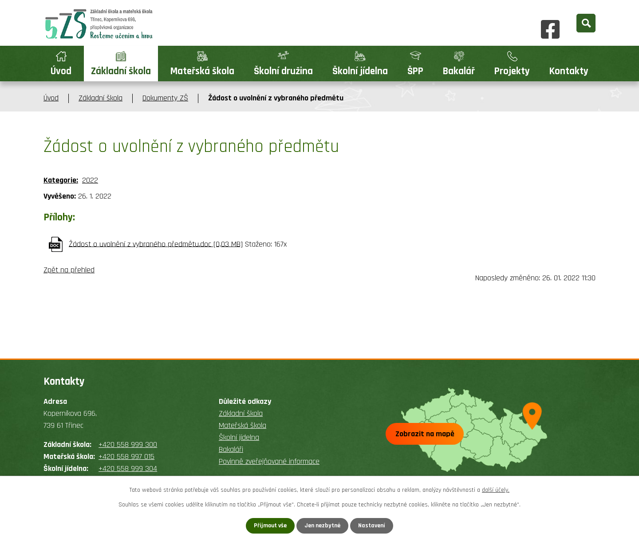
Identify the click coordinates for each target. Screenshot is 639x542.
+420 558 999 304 (128, 468)
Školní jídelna (360, 71)
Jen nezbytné (323, 526)
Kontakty (568, 71)
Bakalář (459, 71)
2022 (90, 180)
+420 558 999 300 (128, 444)
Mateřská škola (202, 71)
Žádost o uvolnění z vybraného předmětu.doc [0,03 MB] (156, 244)
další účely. (495, 490)
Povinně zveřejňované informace (269, 461)
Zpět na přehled (69, 270)
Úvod (61, 71)
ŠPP (415, 71)
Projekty (512, 71)
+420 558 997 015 (126, 456)
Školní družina (283, 71)
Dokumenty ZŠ (165, 98)
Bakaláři (231, 449)
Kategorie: (60, 180)
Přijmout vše (270, 526)
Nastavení (372, 526)
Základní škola (121, 71)
